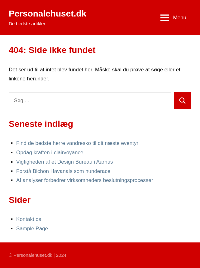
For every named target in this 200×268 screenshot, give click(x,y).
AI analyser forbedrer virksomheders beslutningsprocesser (84, 180)
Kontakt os (28, 219)
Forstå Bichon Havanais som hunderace (63, 171)
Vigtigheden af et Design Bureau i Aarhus (64, 162)
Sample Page (32, 229)
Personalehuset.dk (47, 13)
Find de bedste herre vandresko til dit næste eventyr (77, 143)
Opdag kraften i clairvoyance (49, 153)
